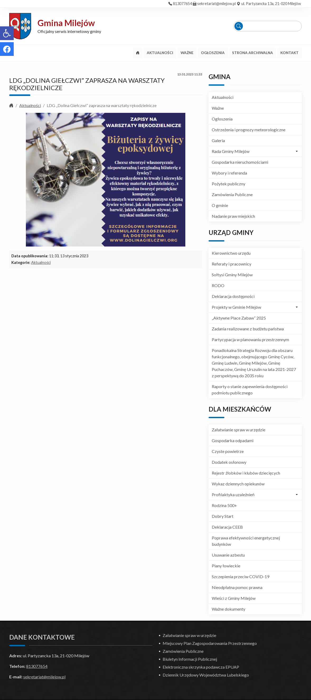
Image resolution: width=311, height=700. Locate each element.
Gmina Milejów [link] (66, 23)
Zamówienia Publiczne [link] (232, 194)
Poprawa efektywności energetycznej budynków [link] (246, 541)
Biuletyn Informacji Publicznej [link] (190, 659)
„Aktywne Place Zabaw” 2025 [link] (239, 317)
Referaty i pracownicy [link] (231, 263)
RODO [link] (218, 285)
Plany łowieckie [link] (226, 565)
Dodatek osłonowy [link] (229, 462)
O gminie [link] (220, 205)
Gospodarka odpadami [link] (232, 440)
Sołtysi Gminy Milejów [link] (232, 274)
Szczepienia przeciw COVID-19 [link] (240, 576)
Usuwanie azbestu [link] (228, 554)
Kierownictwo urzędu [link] (231, 252)
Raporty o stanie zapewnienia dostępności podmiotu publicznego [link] (250, 389)
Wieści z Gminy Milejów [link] (234, 598)
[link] (7, 33)
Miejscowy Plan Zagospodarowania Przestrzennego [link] (210, 643)
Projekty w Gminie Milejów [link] (236, 307)
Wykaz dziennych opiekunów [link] (238, 483)
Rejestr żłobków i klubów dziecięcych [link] (246, 472)
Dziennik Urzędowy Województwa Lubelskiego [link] (206, 674)
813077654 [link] (182, 3)
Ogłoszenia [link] (222, 118)
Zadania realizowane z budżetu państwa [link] (248, 328)
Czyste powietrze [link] (228, 451)
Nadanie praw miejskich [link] (233, 216)
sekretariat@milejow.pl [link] (216, 3)
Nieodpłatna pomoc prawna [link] (237, 587)
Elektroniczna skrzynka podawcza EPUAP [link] (201, 666)
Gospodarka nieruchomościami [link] (240, 162)
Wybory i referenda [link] (229, 172)
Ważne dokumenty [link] (228, 608)
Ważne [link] (218, 107)
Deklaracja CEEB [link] (227, 526)
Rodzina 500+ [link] (224, 505)
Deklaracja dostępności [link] (233, 296)
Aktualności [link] (30, 105)
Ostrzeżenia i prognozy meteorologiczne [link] (248, 129)
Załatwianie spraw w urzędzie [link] (238, 429)
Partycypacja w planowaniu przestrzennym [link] (250, 339)
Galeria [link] (218, 140)
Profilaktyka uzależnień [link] (233, 494)
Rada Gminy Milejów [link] (230, 151)
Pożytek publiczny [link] (228, 183)
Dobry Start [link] (222, 516)
